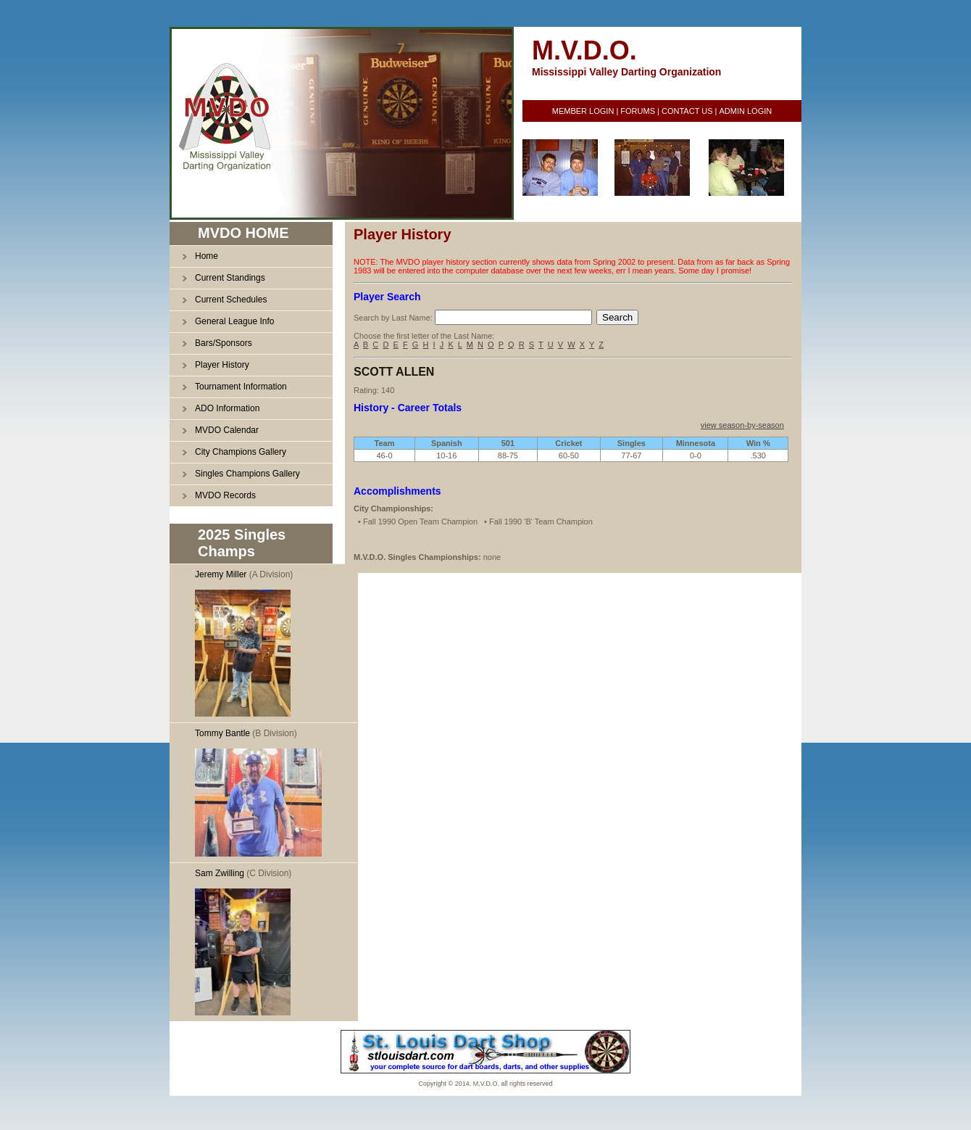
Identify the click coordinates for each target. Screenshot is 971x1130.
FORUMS (637, 111)
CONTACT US (687, 111)
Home (206, 256)
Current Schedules (231, 299)
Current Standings (230, 278)
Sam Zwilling (219, 873)
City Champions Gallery (240, 452)
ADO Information (227, 408)
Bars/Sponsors (223, 343)
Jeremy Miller (220, 574)
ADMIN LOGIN (745, 111)
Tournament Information (241, 387)
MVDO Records (225, 495)
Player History (222, 365)
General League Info (234, 321)
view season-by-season (742, 425)
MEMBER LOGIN (583, 111)
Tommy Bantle (222, 733)
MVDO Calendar (227, 430)
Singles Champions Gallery (247, 474)
